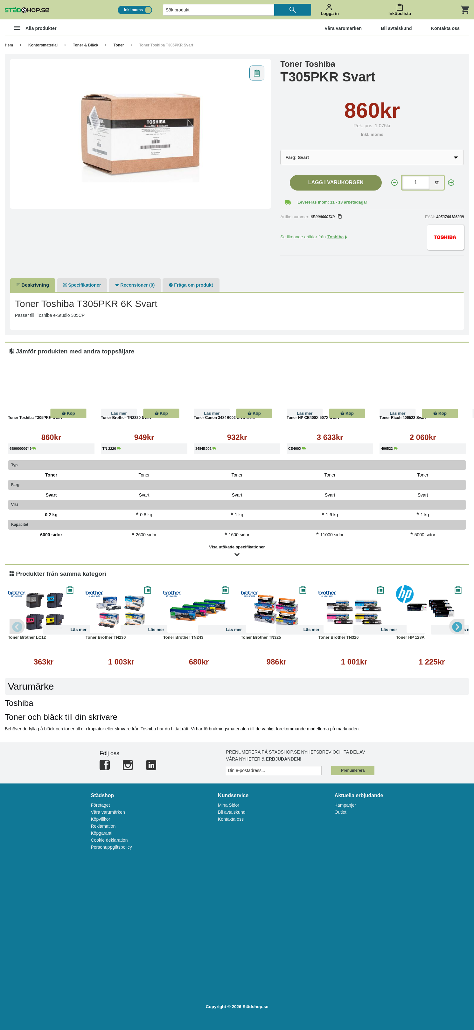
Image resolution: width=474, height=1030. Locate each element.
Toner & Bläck (85, 45)
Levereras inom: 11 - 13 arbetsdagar (332, 202)
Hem (9, 45)
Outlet (340, 812)
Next (456, 626)
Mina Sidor (228, 805)
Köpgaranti (101, 833)
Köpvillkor (100, 819)
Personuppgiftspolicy (111, 847)
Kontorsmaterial (43, 45)
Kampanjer (345, 805)
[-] (394, 183)
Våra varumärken (108, 812)
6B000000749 (326, 217)
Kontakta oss (231, 819)
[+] (451, 183)
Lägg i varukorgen (336, 182)
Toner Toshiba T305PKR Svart (166, 45)
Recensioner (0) (135, 285)
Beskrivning (33, 285)
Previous (17, 626)
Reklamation (103, 826)
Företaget (100, 805)
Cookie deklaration (109, 840)
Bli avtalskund (231, 812)
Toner (119, 45)
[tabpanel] (140, 133)
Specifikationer (82, 285)
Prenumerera (353, 770)
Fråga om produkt (191, 285)
